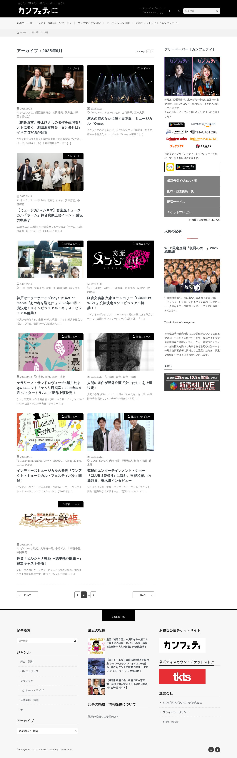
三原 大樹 (26, 288)
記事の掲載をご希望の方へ (103, 716)
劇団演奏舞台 (43, 112)
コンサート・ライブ (32, 690)
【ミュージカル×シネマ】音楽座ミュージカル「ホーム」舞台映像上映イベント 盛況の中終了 (50, 215)
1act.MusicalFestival (31, 460)
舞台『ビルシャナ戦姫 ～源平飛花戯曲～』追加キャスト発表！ (50, 561)
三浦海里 (117, 288)
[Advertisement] (120, 191)
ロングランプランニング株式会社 (182, 702)
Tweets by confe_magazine (179, 322)
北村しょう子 (55, 200)
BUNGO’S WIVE (100, 288)
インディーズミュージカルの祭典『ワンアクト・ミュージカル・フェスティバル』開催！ (49, 476)
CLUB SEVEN (99, 460)
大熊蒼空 (39, 288)
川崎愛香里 (74, 548)
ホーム (24, 200)
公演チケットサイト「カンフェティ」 (158, 23)
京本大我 (139, 112)
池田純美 (58, 112)
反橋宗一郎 (143, 288)
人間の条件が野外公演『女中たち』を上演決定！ (119, 385)
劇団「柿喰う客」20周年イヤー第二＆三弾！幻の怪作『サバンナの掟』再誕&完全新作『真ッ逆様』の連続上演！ (127, 643)
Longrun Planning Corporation (55, 749)
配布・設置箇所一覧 (180, 191)
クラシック (26, 680)
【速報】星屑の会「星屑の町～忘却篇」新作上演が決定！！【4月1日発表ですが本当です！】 (127, 684)
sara (100, 112)
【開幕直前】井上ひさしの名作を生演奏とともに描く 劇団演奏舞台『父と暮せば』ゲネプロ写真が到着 (49, 127)
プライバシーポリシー (176, 712)
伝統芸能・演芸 (29, 700)
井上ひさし (26, 112)
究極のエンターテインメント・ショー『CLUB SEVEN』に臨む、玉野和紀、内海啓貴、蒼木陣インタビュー (119, 476)
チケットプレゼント (180, 212)
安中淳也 (70, 200)
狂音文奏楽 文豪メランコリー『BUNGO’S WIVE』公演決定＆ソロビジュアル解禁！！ (119, 303)
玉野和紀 (127, 460)
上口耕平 (127, 112)
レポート (75, 68)
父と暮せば (23, 116)
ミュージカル (112, 112)
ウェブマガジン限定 (89, 23)
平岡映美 (22, 552)
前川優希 (130, 288)
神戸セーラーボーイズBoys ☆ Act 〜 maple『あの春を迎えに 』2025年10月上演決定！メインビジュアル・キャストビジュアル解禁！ (49, 305)
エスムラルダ (24, 464)
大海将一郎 (46, 548)
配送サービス (176, 201)
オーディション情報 (118, 23)
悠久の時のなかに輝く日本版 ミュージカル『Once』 (119, 121)
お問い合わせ (170, 721)
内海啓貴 (114, 460)
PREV (27, 594)
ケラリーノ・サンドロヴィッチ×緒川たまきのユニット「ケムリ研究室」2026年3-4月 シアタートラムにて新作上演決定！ (49, 388)
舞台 (47, 376)
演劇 (40, 376)
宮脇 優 (50, 288)
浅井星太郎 (71, 112)
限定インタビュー (141, 416)
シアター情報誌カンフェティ (55, 23)
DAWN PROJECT (54, 460)
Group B (70, 460)
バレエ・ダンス (29, 671)
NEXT (143, 594)
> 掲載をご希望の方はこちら (204, 219)
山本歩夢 (62, 288)
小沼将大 (60, 548)
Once (93, 112)
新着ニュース (24, 23)
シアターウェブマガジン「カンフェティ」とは (152, 10)
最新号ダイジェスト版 (182, 180)
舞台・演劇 (58, 376)
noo (79, 460)
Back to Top (118, 616)
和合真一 (92, 291)
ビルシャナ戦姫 (29, 548)
